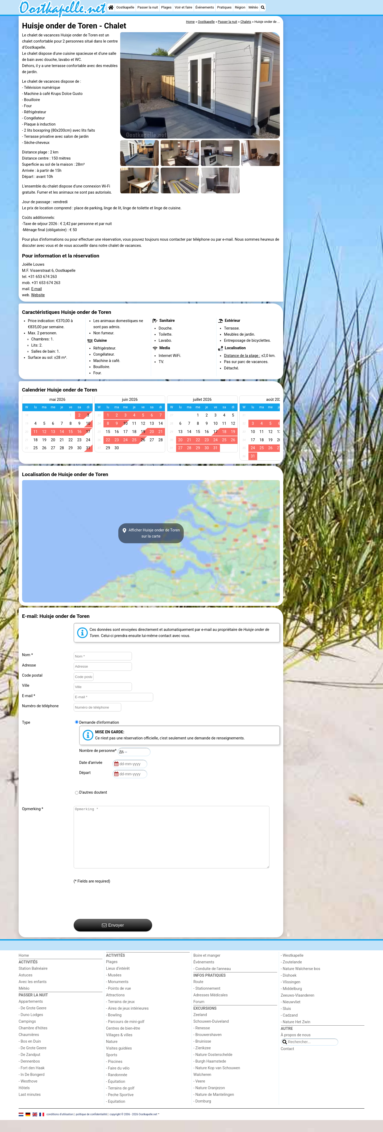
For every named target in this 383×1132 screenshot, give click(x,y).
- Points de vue (118, 1000)
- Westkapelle (292, 967)
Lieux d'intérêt (118, 980)
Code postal (32, 675)
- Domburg (202, 1113)
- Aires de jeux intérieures (127, 1020)
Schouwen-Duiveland (211, 1033)
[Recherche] (263, 7)
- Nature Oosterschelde (212, 1066)
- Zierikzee (202, 1060)
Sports (111, 1067)
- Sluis (286, 1020)
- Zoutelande (291, 974)
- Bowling (114, 1027)
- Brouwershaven (207, 1046)
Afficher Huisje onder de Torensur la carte (151, 533)
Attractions (115, 1007)
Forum (198, 1014)
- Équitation (115, 1093)
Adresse (29, 665)
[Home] (111, 7)
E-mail (36, 289)
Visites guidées (119, 1060)
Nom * (27, 655)
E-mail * (28, 696)
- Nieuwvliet (291, 1014)
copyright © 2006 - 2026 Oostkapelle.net (133, 1126)
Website (38, 295)
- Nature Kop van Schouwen (216, 1080)
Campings (27, 1033)
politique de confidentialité (91, 1126)
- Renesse (201, 1040)
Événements (204, 7)
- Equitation (115, 1113)
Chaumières (29, 1046)
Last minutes (30, 1106)
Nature (112, 1053)
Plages (166, 7)
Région (240, 7)
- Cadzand (289, 1027)
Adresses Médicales (210, 1007)
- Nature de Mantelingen (213, 1106)
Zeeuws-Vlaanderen (297, 1007)
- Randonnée (116, 1087)
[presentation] (114, 913)
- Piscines (114, 1073)
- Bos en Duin (30, 1053)
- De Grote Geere (32, 1020)
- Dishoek (289, 987)
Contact (287, 1061)
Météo (253, 7)
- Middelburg (291, 1000)
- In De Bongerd (31, 1086)
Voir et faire (183, 7)
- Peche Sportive (120, 1107)
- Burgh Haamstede (209, 1073)
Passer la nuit (148, 7)
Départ (86, 773)
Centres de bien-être (123, 1040)
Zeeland (200, 1027)
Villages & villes (119, 1047)
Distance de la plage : (242, 355)
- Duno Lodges (31, 1027)
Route (198, 994)
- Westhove (28, 1093)
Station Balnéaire (33, 980)
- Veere (199, 1093)
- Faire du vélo (118, 1080)
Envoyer (113, 937)
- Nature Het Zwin (295, 1034)
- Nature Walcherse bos (300, 981)
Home (24, 967)
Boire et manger (206, 967)
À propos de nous (296, 1047)
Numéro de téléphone (40, 706)
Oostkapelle (125, 7)
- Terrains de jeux (120, 1014)
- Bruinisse (202, 1053)
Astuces (25, 987)
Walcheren (202, 1086)
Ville (25, 685)
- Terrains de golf (120, 1100)
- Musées (114, 987)
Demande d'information (99, 722)
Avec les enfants (33, 994)
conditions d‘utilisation (60, 1126)
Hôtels (24, 1100)
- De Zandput (29, 1066)
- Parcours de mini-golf (125, 1033)
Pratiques (224, 7)
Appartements (31, 1013)
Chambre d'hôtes (33, 1040)
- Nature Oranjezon (209, 1100)
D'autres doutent (93, 792)
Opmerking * (32, 809)
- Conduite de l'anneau (212, 981)
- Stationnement (206, 1000)
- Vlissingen (291, 994)
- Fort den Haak (32, 1080)
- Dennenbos (29, 1073)
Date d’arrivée (91, 762)
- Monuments (117, 994)
